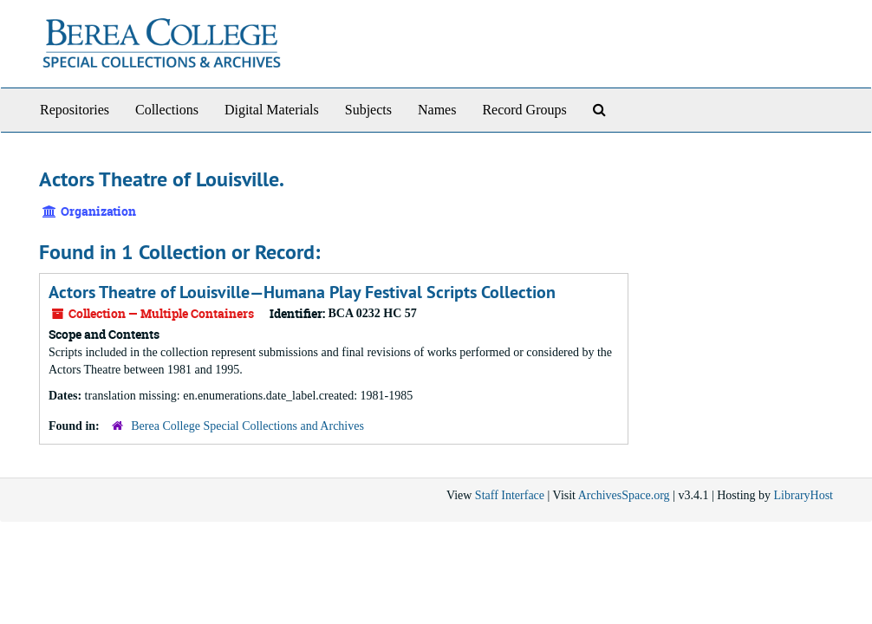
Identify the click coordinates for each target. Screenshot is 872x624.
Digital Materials (272, 109)
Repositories (74, 109)
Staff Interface (509, 495)
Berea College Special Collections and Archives (247, 425)
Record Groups (524, 109)
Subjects (368, 109)
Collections (166, 109)
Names (437, 109)
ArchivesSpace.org (624, 495)
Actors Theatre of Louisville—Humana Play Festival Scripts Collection (302, 292)
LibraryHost (803, 495)
